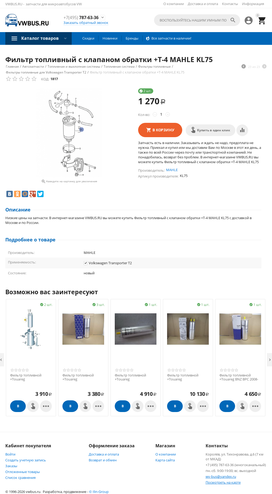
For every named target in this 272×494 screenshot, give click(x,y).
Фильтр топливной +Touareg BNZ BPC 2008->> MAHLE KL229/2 (238, 379)
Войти (10, 454)
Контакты (230, 3)
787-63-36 (81, 17)
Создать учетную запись (25, 460)
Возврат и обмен (103, 460)
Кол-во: (144, 114)
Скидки (88, 38)
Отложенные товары (22, 471)
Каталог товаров (40, 38)
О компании (173, 3)
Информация (253, 3)
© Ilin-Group (99, 491)
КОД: (45, 79)
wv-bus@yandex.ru (221, 476)
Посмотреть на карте (223, 482)
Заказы (11, 465)
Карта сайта (165, 460)
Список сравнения (20, 477)
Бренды (132, 38)
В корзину (163, 129)
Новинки (110, 38)
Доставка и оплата (203, 3)
